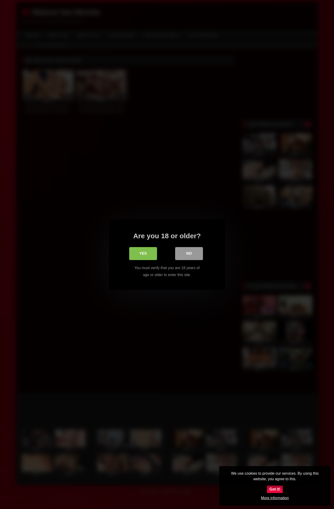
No (189, 253)
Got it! (274, 489)
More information (275, 498)
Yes (143, 253)
